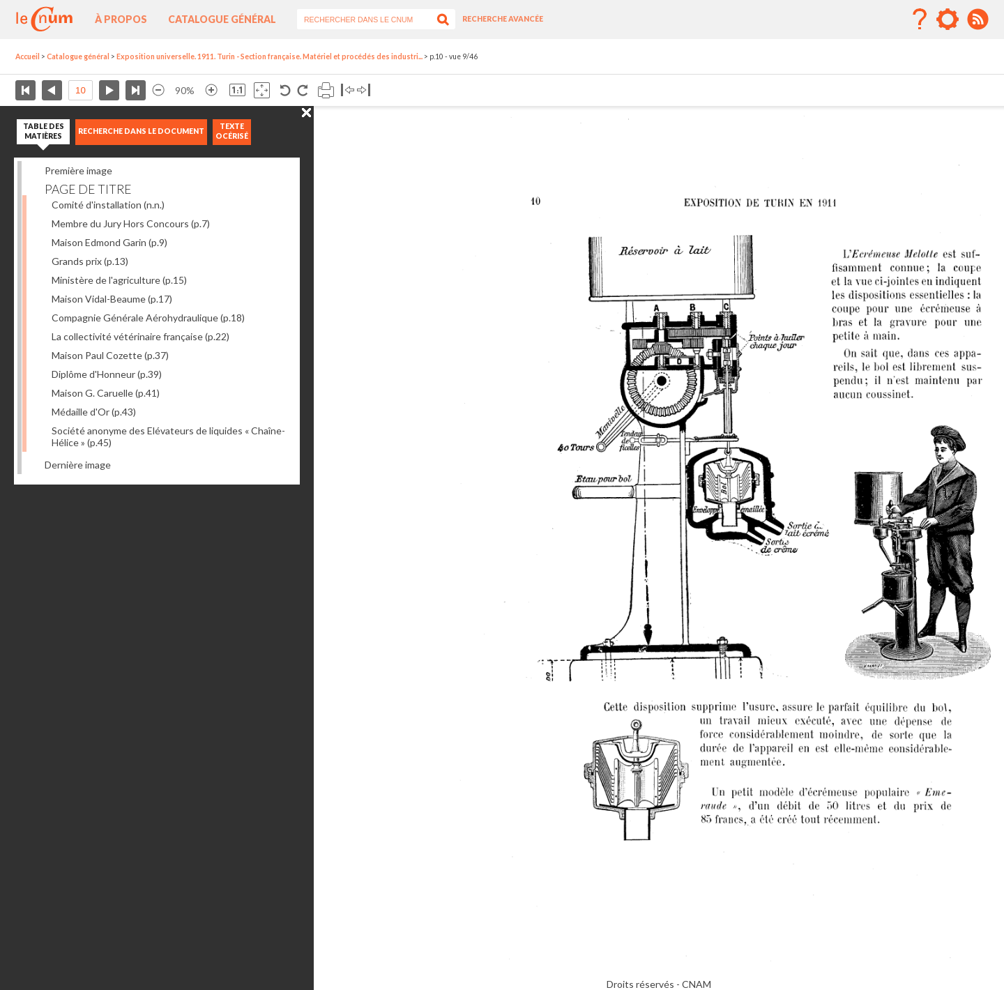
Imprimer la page (326, 90)
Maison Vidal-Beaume (112, 299)
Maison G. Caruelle (106, 393)
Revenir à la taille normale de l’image (237, 90)
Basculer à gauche (347, 90)
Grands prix (90, 261)
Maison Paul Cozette (110, 355)
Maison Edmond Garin (109, 242)
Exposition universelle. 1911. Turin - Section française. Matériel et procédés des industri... (269, 56)
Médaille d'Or (94, 412)
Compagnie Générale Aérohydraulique (148, 317)
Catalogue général (222, 19)
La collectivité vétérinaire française (140, 336)
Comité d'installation (108, 205)
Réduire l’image (158, 90)
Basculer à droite (363, 90)
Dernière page (136, 90)
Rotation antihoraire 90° (285, 90)
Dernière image (78, 465)
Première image (78, 170)
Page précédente (52, 90)
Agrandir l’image (211, 90)
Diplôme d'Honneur (107, 374)
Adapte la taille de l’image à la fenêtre (262, 90)
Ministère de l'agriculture (119, 280)
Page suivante (109, 90)
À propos (121, 19)
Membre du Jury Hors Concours (131, 223)
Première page (25, 90)
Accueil (27, 56)
